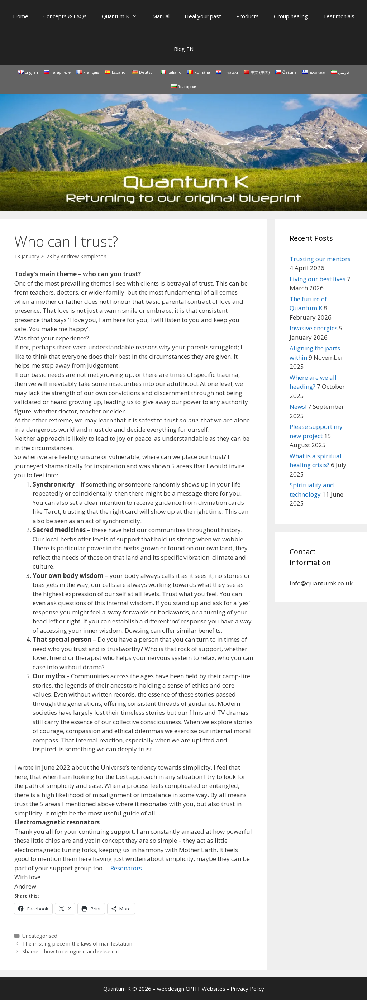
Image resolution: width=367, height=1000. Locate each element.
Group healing (291, 16)
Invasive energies (314, 328)
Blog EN (184, 48)
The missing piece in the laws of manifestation (77, 943)
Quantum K (123, 16)
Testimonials (338, 16)
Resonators (126, 868)
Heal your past (203, 16)
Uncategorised (39, 935)
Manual (161, 16)
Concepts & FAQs (65, 16)
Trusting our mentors (320, 259)
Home (20, 16)
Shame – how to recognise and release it (70, 951)
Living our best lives (317, 279)
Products (247, 16)
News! (298, 406)
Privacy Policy (247, 988)
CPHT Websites (205, 988)
